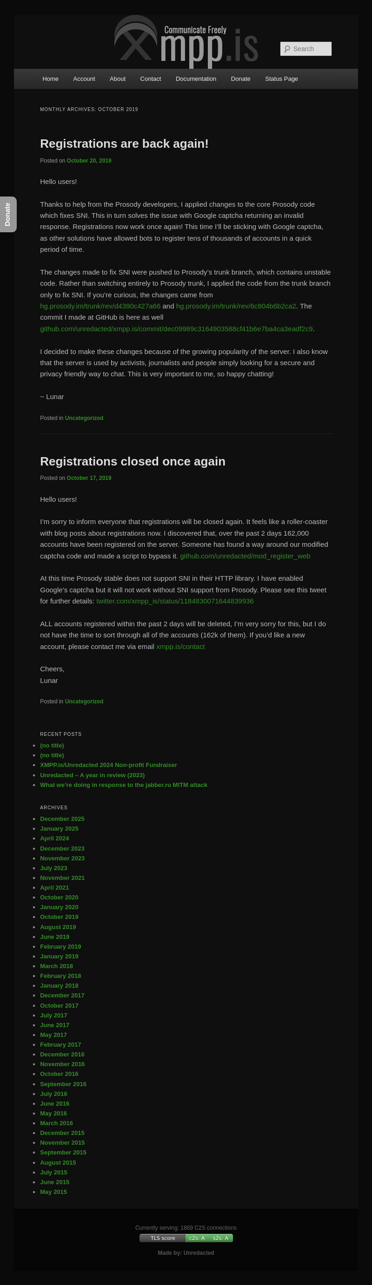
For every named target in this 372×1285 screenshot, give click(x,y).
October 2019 (59, 916)
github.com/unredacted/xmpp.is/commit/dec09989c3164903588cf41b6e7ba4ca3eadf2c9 (176, 329)
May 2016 (53, 1113)
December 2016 (62, 1054)
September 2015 (63, 1152)
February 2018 (60, 975)
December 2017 (62, 995)
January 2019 (59, 956)
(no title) (52, 745)
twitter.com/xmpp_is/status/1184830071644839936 (175, 601)
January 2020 (59, 907)
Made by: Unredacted (186, 1253)
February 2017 (60, 1044)
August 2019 (58, 927)
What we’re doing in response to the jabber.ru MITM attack (123, 784)
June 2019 (54, 936)
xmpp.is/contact (180, 646)
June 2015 (54, 1182)
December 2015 (62, 1132)
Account (84, 78)
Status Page (281, 78)
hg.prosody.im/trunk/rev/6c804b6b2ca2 (236, 306)
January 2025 (59, 828)
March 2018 (56, 966)
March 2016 (56, 1123)
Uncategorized (84, 418)
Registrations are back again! (124, 144)
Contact (150, 78)
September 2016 (63, 1084)
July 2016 (53, 1093)
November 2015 (62, 1142)
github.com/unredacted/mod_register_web (245, 556)
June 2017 (54, 1025)
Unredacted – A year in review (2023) (92, 775)
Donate (241, 78)
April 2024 (54, 838)
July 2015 (53, 1172)
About (118, 78)
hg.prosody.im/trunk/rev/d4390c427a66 (100, 306)
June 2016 (54, 1103)
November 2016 (62, 1064)
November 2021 (62, 877)
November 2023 (62, 858)
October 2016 (59, 1073)
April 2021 (54, 887)
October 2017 (59, 1005)
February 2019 (60, 946)
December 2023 (62, 848)
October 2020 (59, 897)
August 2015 (58, 1162)
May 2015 (53, 1191)
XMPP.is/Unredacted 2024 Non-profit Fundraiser (108, 764)
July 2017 (53, 1015)
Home (50, 78)
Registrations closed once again (133, 461)
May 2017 (53, 1034)
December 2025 (62, 818)
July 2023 (53, 868)
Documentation (196, 78)
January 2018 (59, 985)
